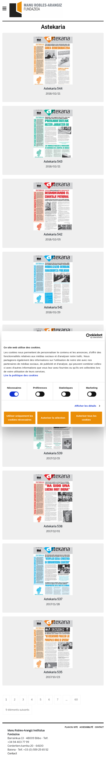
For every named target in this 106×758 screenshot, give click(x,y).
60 (76, 699)
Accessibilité (86, 727)
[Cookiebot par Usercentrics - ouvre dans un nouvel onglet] (88, 335)
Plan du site (71, 727)
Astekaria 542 (53, 234)
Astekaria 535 (53, 672)
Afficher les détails (85, 405)
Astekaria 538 (53, 526)
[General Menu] (5, 9)
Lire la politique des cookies (21, 375)
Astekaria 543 (53, 161)
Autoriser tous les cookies (86, 417)
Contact (99, 727)
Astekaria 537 (53, 599)
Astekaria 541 (53, 307)
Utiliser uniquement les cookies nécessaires (20, 417)
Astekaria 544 (53, 88)
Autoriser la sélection (53, 417)
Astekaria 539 (53, 453)
